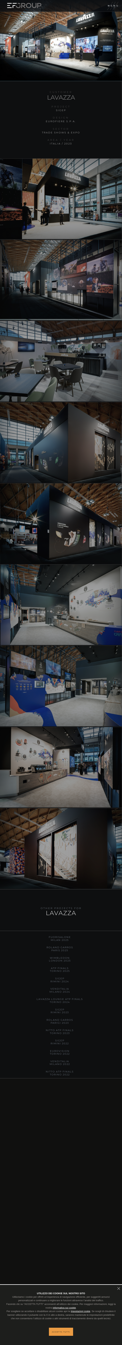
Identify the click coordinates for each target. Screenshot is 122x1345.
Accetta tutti (61, 1332)
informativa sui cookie (64, 1307)
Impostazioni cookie (80, 1311)
